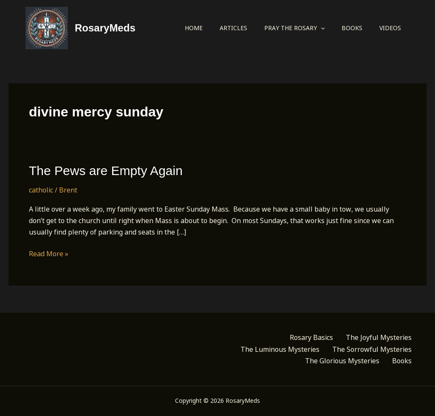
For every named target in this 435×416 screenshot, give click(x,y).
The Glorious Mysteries (342, 360)
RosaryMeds (105, 28)
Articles (233, 28)
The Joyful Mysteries (379, 337)
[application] (321, 28)
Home (194, 28)
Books (352, 28)
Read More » (48, 254)
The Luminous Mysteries (279, 349)
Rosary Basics (311, 337)
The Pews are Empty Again (106, 171)
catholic (41, 190)
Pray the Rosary (294, 28)
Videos (390, 28)
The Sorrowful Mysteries (372, 349)
